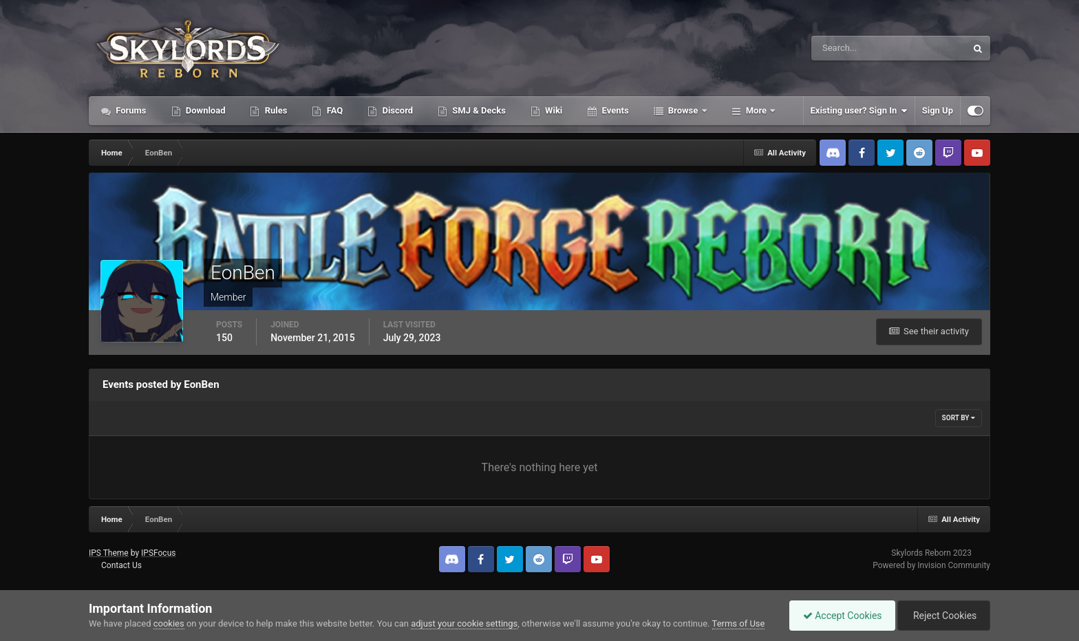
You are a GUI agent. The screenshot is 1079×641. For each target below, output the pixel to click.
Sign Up (937, 110)
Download (205, 110)
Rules (274, 110)
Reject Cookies (943, 615)
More (756, 110)
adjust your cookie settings (464, 623)
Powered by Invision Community (931, 565)
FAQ (333, 110)
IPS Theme (109, 553)
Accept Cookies (839, 615)
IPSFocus (158, 553)
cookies (168, 623)
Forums (130, 110)
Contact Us (121, 565)
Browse (683, 110)
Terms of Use (738, 623)
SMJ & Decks (478, 110)
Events (613, 110)
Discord (396, 110)
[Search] (846, 48)
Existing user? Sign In (859, 110)
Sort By (958, 418)
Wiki (552, 110)
